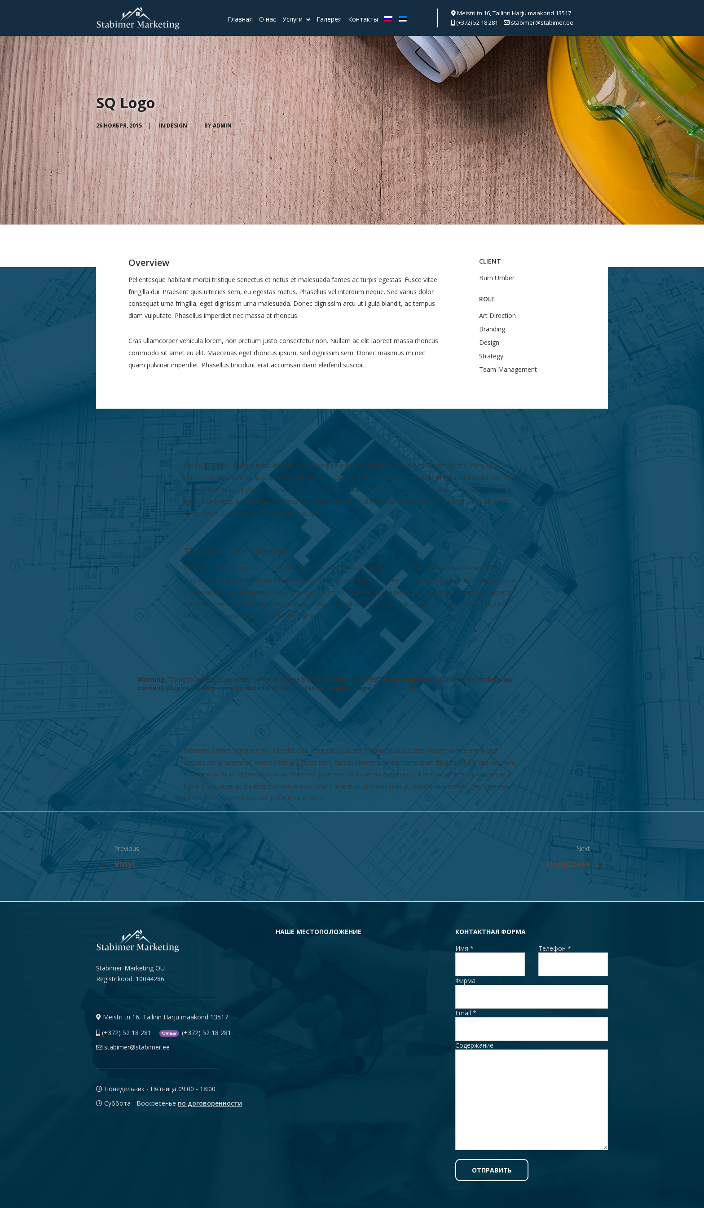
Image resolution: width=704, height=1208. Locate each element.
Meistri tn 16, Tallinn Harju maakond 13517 (511, 13)
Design (177, 125)
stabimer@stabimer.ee (538, 22)
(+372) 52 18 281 (474, 22)
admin (222, 125)
